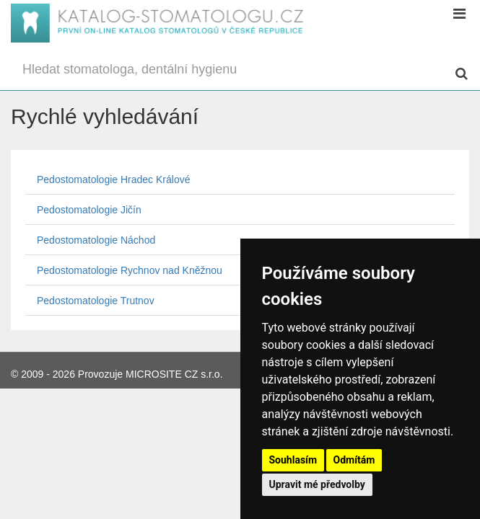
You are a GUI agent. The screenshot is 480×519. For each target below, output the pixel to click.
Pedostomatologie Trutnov (95, 300)
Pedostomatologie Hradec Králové (113, 179)
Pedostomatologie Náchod (96, 240)
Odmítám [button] (354, 460)
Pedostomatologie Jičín (89, 210)
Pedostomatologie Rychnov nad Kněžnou (129, 270)
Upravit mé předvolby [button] (317, 484)
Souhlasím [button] (293, 460)
